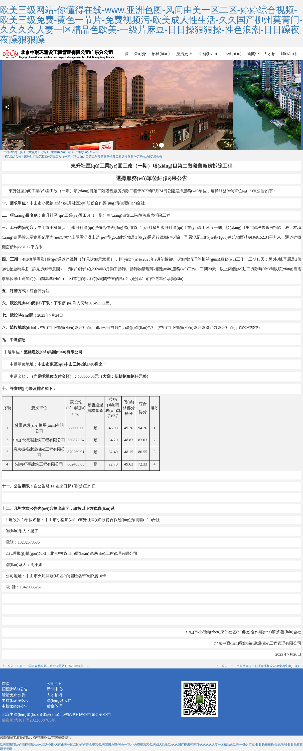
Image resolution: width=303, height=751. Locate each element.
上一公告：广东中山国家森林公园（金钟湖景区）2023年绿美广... (45, 666)
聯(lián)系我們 (289, 56)
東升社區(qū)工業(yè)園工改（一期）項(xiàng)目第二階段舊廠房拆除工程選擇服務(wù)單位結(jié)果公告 (93, 156)
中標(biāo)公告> (12, 156)
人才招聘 (270, 56)
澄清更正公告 (184, 56)
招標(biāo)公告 (161, 56)
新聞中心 (253, 56)
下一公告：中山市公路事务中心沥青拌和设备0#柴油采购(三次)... (258, 666)
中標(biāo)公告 (232, 56)
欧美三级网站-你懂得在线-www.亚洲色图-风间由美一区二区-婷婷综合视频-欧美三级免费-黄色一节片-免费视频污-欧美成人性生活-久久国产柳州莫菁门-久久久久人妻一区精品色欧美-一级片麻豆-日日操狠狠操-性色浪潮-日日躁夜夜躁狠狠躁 (151, 25)
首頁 (127, 56)
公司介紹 (140, 56)
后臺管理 (55, 706)
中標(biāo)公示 (208, 56)
